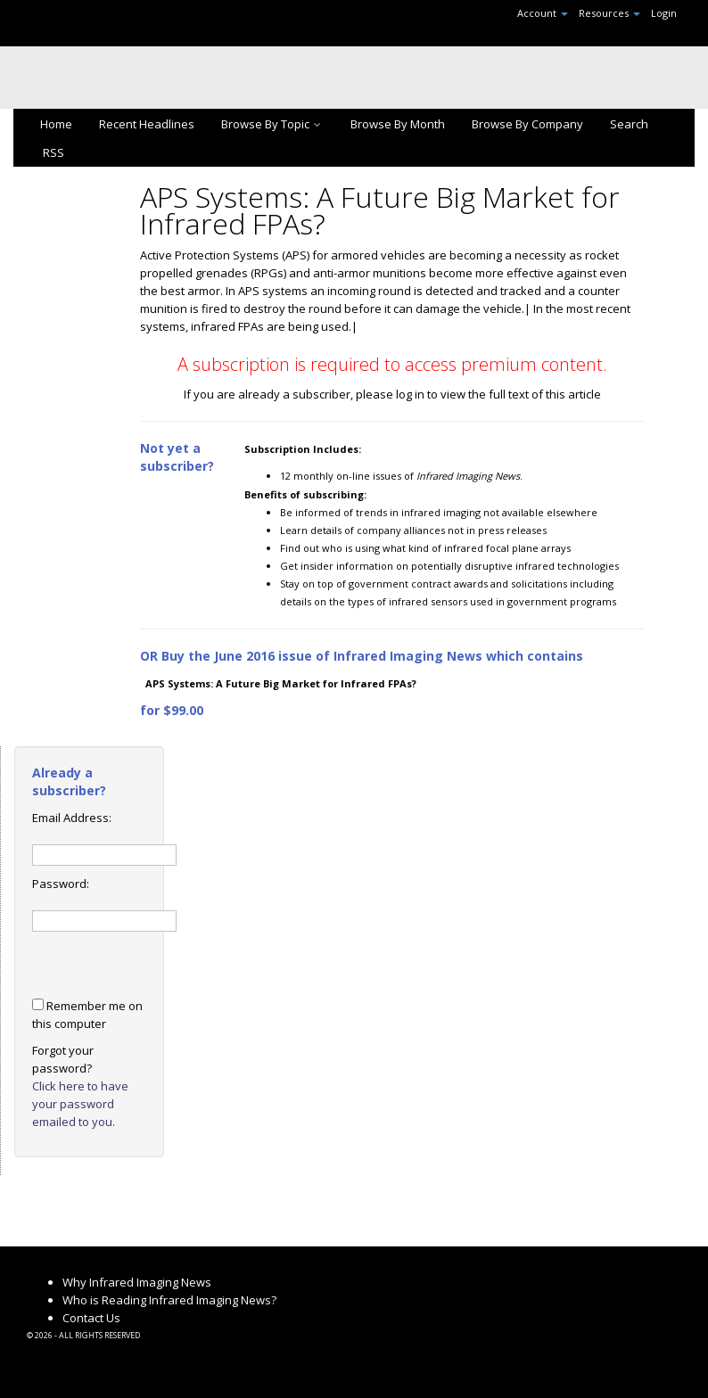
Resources (609, 13)
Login (664, 13)
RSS (52, 152)
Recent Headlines (146, 124)
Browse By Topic (272, 124)
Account (542, 13)
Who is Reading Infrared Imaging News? (169, 1300)
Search (629, 124)
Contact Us (91, 1318)
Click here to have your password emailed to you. (80, 1104)
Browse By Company (527, 124)
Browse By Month (397, 124)
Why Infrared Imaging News (136, 1282)
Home (56, 124)
